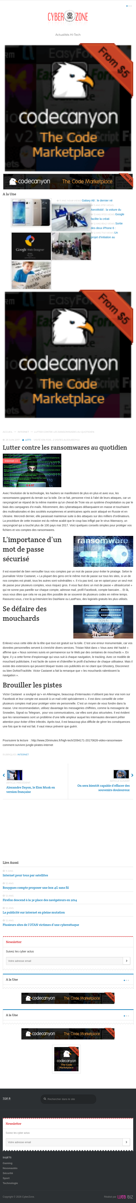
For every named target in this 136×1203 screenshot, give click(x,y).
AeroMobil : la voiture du (106, 209)
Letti (28, 439)
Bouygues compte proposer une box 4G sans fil (36, 888)
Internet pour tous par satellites (25, 875)
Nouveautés (10, 1168)
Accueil (8, 431)
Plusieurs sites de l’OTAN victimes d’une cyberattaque (41, 925)
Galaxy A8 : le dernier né (97, 200)
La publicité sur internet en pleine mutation (34, 912)
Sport (6, 1178)
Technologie (10, 1183)
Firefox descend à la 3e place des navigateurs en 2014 (40, 900)
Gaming (7, 1163)
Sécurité (8, 1173)
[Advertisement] (68, 829)
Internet (23, 431)
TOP (7, 1098)
